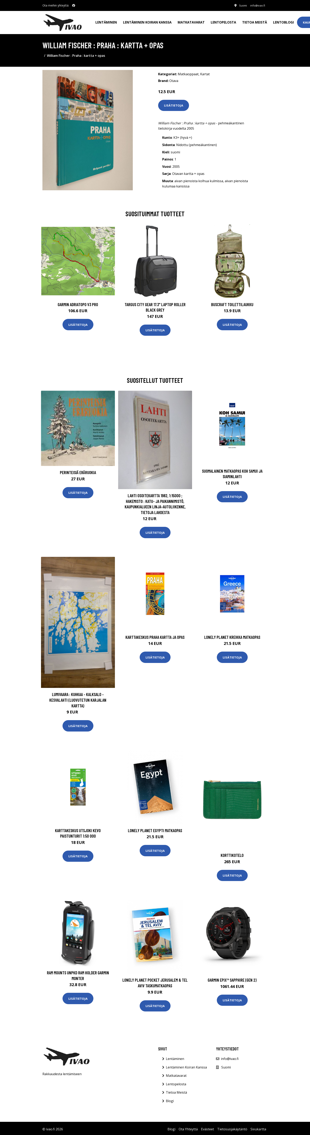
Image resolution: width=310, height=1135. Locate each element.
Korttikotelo (232, 853)
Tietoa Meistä (176, 1091)
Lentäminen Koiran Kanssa (186, 1065)
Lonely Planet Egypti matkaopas (155, 828)
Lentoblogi (283, 21)
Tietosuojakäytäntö (232, 1127)
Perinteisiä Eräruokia (78, 470)
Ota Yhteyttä (188, 1127)
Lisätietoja (173, 104)
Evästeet (207, 1127)
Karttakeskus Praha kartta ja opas (155, 635)
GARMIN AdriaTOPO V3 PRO (78, 302)
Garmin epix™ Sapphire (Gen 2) (232, 978)
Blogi (170, 1099)
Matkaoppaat (188, 72)
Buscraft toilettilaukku (232, 302)
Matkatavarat (191, 21)
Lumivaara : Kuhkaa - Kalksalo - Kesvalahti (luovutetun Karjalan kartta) (77, 698)
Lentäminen (106, 21)
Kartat (205, 72)
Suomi (241, 5)
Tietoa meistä (254, 21)
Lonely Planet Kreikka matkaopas (232, 635)
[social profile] (74, 5)
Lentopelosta (223, 21)
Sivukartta (258, 1127)
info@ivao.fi (257, 5)
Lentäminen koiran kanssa (147, 21)
